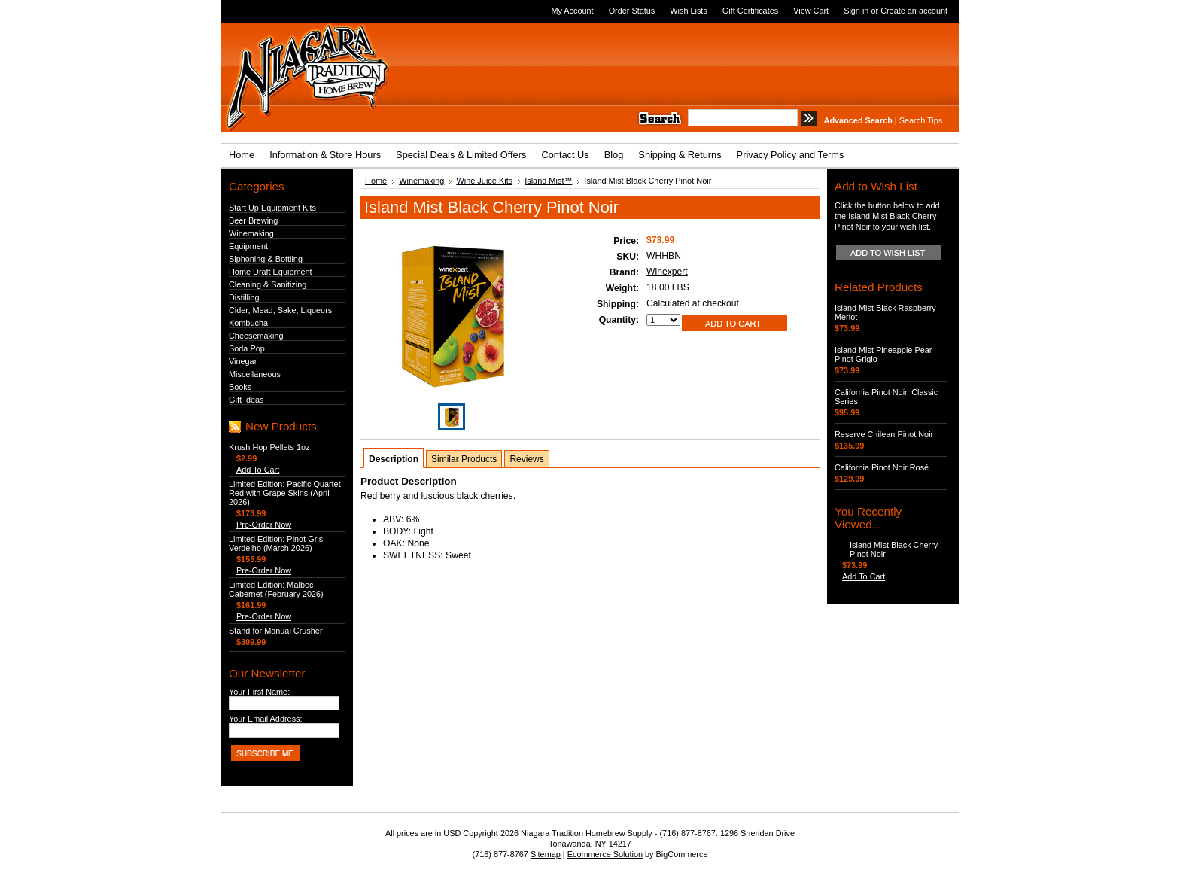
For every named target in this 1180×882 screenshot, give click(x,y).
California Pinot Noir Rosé (882, 467)
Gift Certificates (750, 10)
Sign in (856, 10)
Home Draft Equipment (270, 271)
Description (393, 459)
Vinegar (243, 361)
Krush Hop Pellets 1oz (269, 447)
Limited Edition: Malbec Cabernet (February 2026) (276, 589)
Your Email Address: (266, 718)
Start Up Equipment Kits (272, 207)
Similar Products (464, 459)
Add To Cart (257, 469)
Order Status (632, 10)
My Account (572, 10)
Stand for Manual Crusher (276, 630)
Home (376, 180)
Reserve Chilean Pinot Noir (884, 434)
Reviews (526, 459)
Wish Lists (688, 10)
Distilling (244, 297)
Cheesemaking (256, 335)
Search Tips (920, 120)
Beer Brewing (253, 220)
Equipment (248, 246)
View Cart (811, 10)
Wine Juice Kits (484, 180)
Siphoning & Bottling (266, 258)
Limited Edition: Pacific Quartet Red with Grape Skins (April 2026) (285, 492)
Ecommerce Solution (605, 854)
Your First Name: (259, 691)
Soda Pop (247, 348)
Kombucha (248, 322)
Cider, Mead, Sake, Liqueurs (280, 310)
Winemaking (251, 233)
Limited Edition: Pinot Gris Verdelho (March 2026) (276, 543)
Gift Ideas (246, 399)
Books (240, 386)
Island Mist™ (548, 180)
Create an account (913, 10)
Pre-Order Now (263, 524)
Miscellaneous (255, 374)
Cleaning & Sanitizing (267, 284)
